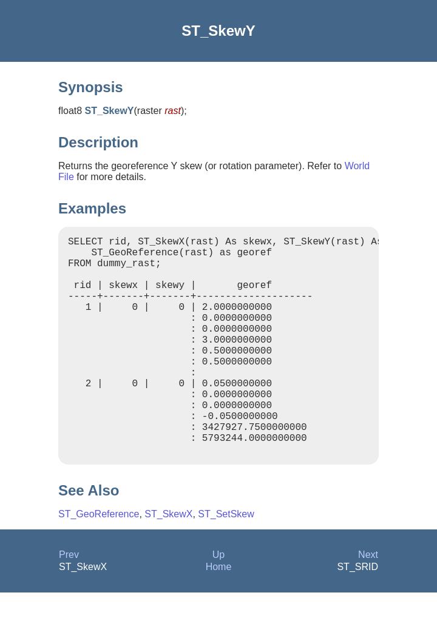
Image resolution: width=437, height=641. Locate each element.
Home (219, 615)
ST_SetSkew (226, 562)
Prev (69, 603)
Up (218, 603)
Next (368, 603)
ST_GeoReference (98, 562)
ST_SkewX (168, 562)
